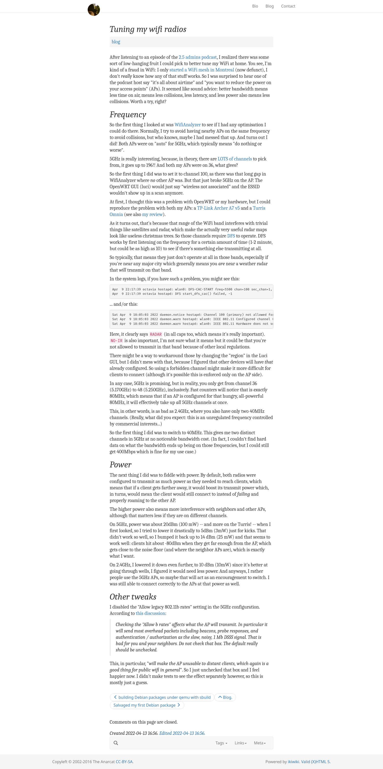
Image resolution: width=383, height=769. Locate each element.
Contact (288, 6)
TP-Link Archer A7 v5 (218, 208)
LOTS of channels (235, 159)
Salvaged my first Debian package (147, 705)
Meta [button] (260, 743)
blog (116, 42)
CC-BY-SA (124, 761)
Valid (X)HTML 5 (315, 761)
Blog (270, 6)
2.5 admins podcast (198, 57)
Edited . (182, 733)
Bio (255, 6)
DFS (231, 236)
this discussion (150, 613)
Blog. (225, 697)
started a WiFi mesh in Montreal (202, 70)
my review (152, 214)
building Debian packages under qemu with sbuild (162, 697)
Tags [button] (221, 743)
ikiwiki (293, 761)
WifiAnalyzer (188, 125)
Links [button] (241, 743)
